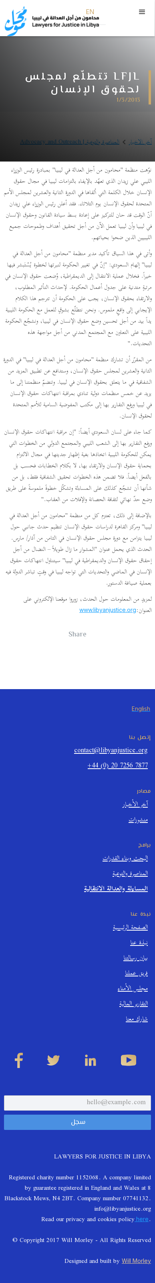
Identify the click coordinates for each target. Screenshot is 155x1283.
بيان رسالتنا (135, 959)
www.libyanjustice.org (107, 609)
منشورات (138, 820)
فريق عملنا (136, 974)
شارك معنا (137, 1020)
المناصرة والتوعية (130, 874)
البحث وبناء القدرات (125, 859)
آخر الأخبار (135, 805)
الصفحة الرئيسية (130, 928)
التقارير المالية (133, 1004)
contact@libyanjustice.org (111, 751)
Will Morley (136, 1260)
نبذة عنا (139, 943)
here (142, 1218)
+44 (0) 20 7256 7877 (118, 766)
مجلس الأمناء (133, 989)
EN (90, 12)
